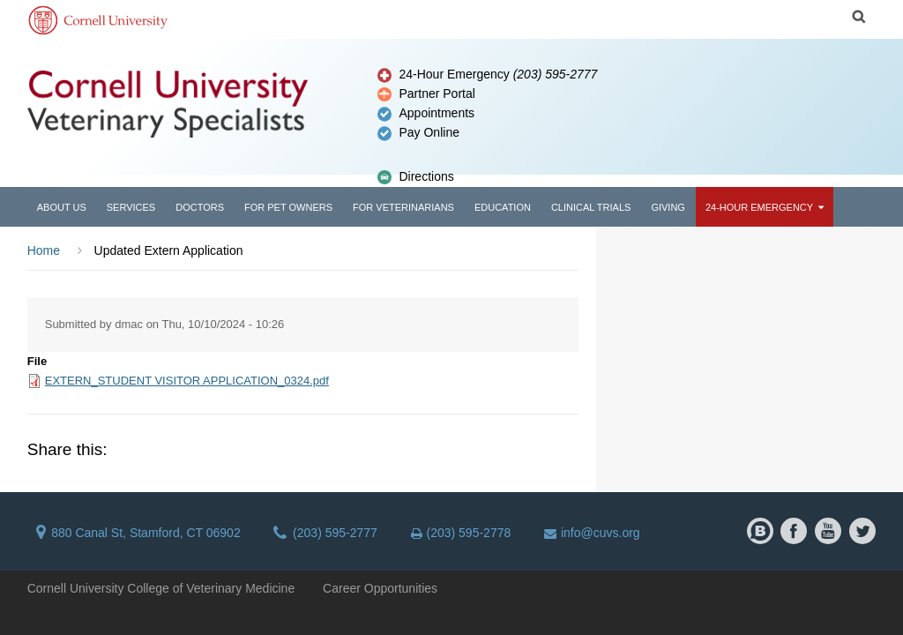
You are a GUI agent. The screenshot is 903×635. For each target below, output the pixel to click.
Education (502, 207)
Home (43, 250)
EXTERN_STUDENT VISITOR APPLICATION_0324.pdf (187, 380)
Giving (668, 207)
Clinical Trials (591, 207)
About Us (61, 207)
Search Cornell (859, 17)
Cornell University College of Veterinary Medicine (161, 588)
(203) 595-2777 (325, 533)
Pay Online (429, 132)
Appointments (436, 113)
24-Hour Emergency (498, 74)
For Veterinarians (403, 207)
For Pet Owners (288, 207)
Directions (426, 176)
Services (131, 207)
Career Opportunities (380, 588)
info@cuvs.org (592, 533)
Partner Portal (436, 93)
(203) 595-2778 (461, 533)
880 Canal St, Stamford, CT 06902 (138, 533)
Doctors (199, 207)
